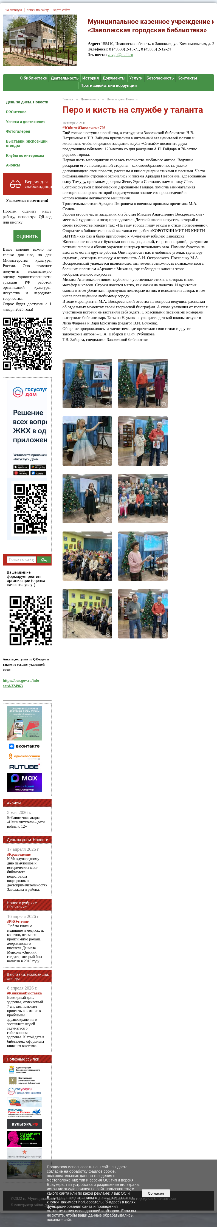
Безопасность (160, 78)
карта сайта (61, 10)
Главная (68, 99)
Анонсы (13, 165)
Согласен (156, 1193)
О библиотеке (33, 78)
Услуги (136, 78)
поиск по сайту (38, 10)
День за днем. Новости (27, 102)
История (90, 78)
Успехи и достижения (26, 122)
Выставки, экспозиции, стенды (27, 143)
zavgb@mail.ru (120, 54)
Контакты (187, 78)
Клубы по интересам (25, 155)
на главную (13, 10)
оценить (27, 236)
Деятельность (64, 78)
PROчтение (16, 112)
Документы (114, 78)
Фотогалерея (18, 131)
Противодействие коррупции (108, 85)
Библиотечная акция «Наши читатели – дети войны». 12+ (26, 822)
